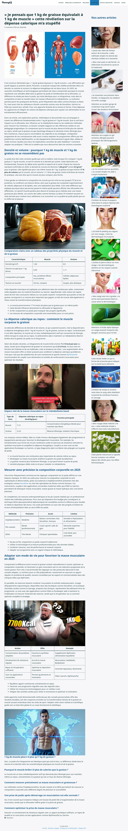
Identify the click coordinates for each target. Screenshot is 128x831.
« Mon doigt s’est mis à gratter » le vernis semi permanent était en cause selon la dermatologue (105, 299)
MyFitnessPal (72, 354)
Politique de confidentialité (68, 828)
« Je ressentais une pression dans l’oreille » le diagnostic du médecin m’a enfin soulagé (105, 98)
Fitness (61, 2)
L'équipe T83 (82, 828)
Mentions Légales (53, 828)
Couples (117, 2)
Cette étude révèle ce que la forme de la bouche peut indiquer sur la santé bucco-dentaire (105, 361)
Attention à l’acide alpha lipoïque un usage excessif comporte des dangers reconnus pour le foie (105, 330)
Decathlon (24, 483)
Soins (123, 2)
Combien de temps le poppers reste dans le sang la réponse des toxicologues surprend (105, 203)
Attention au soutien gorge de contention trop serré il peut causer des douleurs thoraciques (105, 107)
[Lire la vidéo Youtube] (44, 386)
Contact (44, 828)
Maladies (86, 2)
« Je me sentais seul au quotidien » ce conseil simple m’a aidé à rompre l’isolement (105, 172)
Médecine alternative (73, 2)
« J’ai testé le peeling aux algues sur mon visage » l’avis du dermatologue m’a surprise (104, 234)
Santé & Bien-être (106, 2)
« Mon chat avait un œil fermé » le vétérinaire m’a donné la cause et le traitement (105, 65)
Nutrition (94, 2)
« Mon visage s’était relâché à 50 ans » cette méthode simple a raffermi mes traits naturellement (105, 426)
